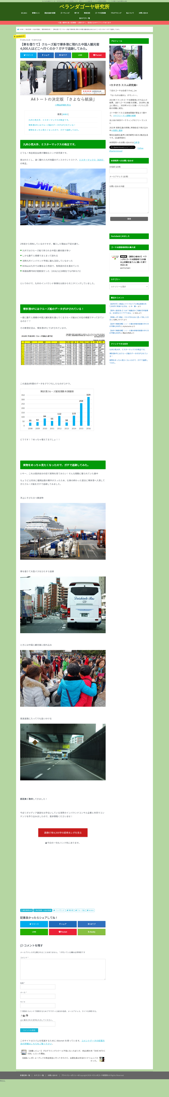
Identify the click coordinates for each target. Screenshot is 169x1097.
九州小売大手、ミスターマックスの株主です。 (49, 120)
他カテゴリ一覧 (84, 18)
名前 (22, 983)
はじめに (24, 13)
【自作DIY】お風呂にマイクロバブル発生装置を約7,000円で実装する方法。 (127, 305)
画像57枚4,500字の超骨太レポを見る (63, 832)
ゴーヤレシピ (64, 13)
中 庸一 (134, 306)
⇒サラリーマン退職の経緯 (124, 115)
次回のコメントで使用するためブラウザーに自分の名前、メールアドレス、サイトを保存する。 (60, 1011)
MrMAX (91, 910)
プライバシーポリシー (69, 1075)
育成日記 (87, 13)
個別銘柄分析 (27, 910)
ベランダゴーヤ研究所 (84, 6)
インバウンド (59, 910)
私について (130, 13)
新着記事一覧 (25, 1075)
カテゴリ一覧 (39, 1075)
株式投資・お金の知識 (43, 910)
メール (23, 992)
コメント (24, 957)
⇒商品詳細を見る (63, 104)
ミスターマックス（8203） (92, 159)
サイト (22, 1002)
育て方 (76, 13)
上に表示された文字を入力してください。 (37, 1020)
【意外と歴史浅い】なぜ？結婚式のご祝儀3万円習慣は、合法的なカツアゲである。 (128, 311)
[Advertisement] (63, 873)
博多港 (71, 910)
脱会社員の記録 (50, 13)
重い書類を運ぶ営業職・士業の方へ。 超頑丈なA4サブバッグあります (85, 22)
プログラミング (116, 13)
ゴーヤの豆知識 (100, 13)
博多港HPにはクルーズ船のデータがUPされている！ (52, 125)
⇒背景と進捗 (117, 130)
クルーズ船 (81, 910)
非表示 (65, 114)
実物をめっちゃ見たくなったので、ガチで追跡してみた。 (54, 129)
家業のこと (36, 13)
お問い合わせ (143, 13)
